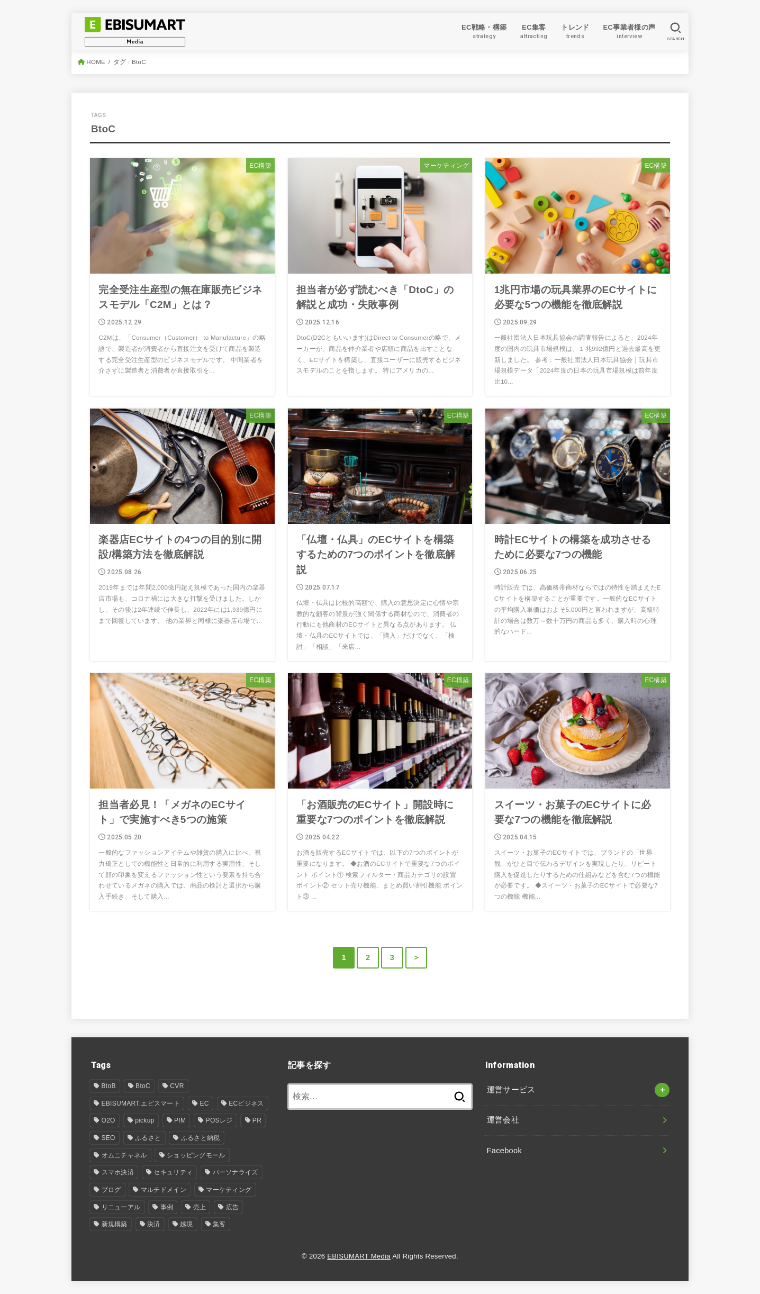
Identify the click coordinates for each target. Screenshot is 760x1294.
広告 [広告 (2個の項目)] (232, 1207)
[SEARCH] (676, 32)
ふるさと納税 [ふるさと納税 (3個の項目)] (200, 1138)
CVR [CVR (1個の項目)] (177, 1086)
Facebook (504, 1150)
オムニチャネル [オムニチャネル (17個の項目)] (124, 1155)
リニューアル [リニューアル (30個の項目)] (121, 1207)
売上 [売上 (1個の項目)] (199, 1207)
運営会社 (503, 1120)
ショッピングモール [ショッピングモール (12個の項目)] (196, 1155)
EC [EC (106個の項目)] (204, 1103)
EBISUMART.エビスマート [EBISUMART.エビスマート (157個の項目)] (141, 1103)
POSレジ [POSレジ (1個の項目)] (219, 1120)
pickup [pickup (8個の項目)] (145, 1120)
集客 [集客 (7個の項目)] (219, 1224)
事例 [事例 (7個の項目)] (167, 1207)
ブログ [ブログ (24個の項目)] (111, 1189)
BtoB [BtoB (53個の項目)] (109, 1086)
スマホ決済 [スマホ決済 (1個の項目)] (118, 1172)
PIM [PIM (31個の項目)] (180, 1120)
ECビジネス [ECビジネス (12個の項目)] (246, 1103)
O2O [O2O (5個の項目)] (108, 1120)
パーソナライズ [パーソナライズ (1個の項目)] (235, 1172)
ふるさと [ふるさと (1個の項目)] (148, 1138)
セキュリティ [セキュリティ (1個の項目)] (173, 1172)
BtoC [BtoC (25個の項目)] (142, 1086)
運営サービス (511, 1089)
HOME (95, 62)
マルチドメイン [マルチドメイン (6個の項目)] (163, 1189)
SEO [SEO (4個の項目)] (108, 1138)
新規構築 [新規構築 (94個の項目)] (115, 1224)
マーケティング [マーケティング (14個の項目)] (228, 1189)
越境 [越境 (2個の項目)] (186, 1224)
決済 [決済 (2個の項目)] (153, 1224)
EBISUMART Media (359, 1256)
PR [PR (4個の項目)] (256, 1120)
